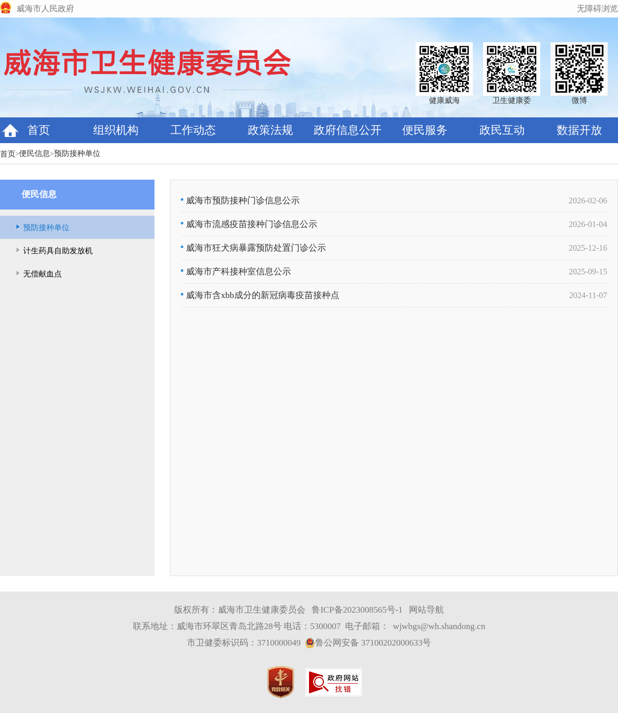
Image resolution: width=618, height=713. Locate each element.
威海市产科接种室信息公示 (236, 271)
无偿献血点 (42, 274)
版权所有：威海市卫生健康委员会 (239, 610)
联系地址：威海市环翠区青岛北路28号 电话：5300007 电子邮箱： (261, 626)
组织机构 (116, 130)
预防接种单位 (77, 153)
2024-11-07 (588, 295)
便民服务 (425, 130)
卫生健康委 (511, 100)
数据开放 (579, 130)
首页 (38, 130)
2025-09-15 (588, 271)
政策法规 (270, 130)
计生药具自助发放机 (58, 251)
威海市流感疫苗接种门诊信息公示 (249, 224)
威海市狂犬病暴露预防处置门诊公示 (253, 248)
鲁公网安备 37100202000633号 (368, 643)
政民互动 (502, 130)
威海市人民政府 (45, 8)
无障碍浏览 (597, 8)
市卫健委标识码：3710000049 (244, 643)
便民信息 (34, 153)
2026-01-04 (588, 224)
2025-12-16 (588, 248)
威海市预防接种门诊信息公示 (240, 200)
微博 (579, 100)
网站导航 (426, 610)
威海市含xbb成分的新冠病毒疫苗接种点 (260, 295)
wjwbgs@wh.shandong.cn (439, 626)
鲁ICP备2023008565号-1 (357, 610)
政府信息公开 (348, 130)
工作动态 (193, 130)
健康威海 (444, 100)
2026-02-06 (588, 200)
